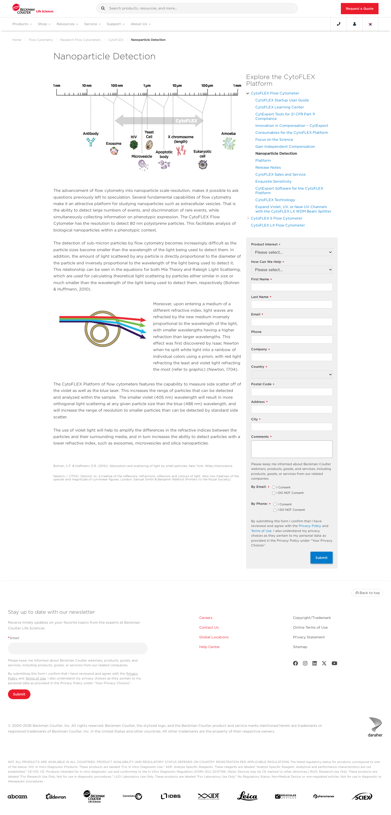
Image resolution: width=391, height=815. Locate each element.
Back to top (367, 592)
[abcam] (17, 797)
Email (257, 314)
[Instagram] (305, 664)
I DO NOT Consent (290, 493)
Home (16, 40)
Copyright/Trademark (312, 618)
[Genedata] (132, 797)
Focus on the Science (274, 139)
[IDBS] (171, 797)
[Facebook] (295, 664)
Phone (256, 332)
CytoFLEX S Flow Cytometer (276, 218)
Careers (205, 618)
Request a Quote (360, 8)
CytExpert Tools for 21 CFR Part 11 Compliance (285, 116)
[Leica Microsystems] (247, 797)
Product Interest (265, 244)
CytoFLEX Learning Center (279, 107)
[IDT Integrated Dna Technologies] (209, 797)
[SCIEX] (362, 797)
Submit (321, 558)
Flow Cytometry (41, 40)
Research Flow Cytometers (80, 40)
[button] (102, 8)
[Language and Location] (371, 23)
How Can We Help (267, 262)
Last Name (261, 297)
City (256, 419)
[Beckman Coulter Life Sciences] (94, 797)
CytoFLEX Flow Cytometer (275, 93)
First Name (261, 279)
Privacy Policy (310, 526)
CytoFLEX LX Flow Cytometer (278, 225)
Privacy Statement (309, 637)
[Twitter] (324, 664)
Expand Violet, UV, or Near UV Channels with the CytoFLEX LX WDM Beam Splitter (293, 209)
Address (259, 402)
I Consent (284, 487)
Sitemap (300, 647)
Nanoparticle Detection (276, 153)
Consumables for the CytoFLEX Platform (291, 132)
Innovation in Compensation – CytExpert (291, 125)
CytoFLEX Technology (275, 200)
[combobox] (197, 8)
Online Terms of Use (310, 627)
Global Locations (214, 637)
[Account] (354, 23)
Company (260, 349)
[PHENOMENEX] (324, 797)
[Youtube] (334, 664)
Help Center (209, 647)
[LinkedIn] (314, 664)
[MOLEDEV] (285, 797)
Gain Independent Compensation (285, 146)
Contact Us (209, 627)
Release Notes (268, 167)
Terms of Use (261, 531)
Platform (263, 160)
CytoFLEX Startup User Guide (282, 100)
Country (259, 367)
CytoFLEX (115, 40)
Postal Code (262, 384)
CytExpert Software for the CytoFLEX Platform (289, 190)
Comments (261, 437)
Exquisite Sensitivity (273, 181)
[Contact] (339, 23)
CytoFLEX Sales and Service (280, 174)
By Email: (260, 487)
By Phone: (261, 504)
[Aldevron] (56, 797)
